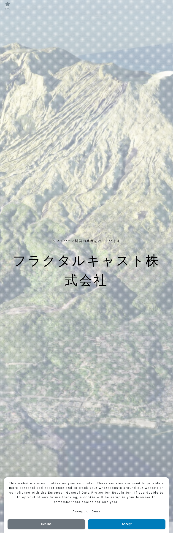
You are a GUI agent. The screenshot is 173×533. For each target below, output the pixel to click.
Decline (46, 524)
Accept (127, 524)
